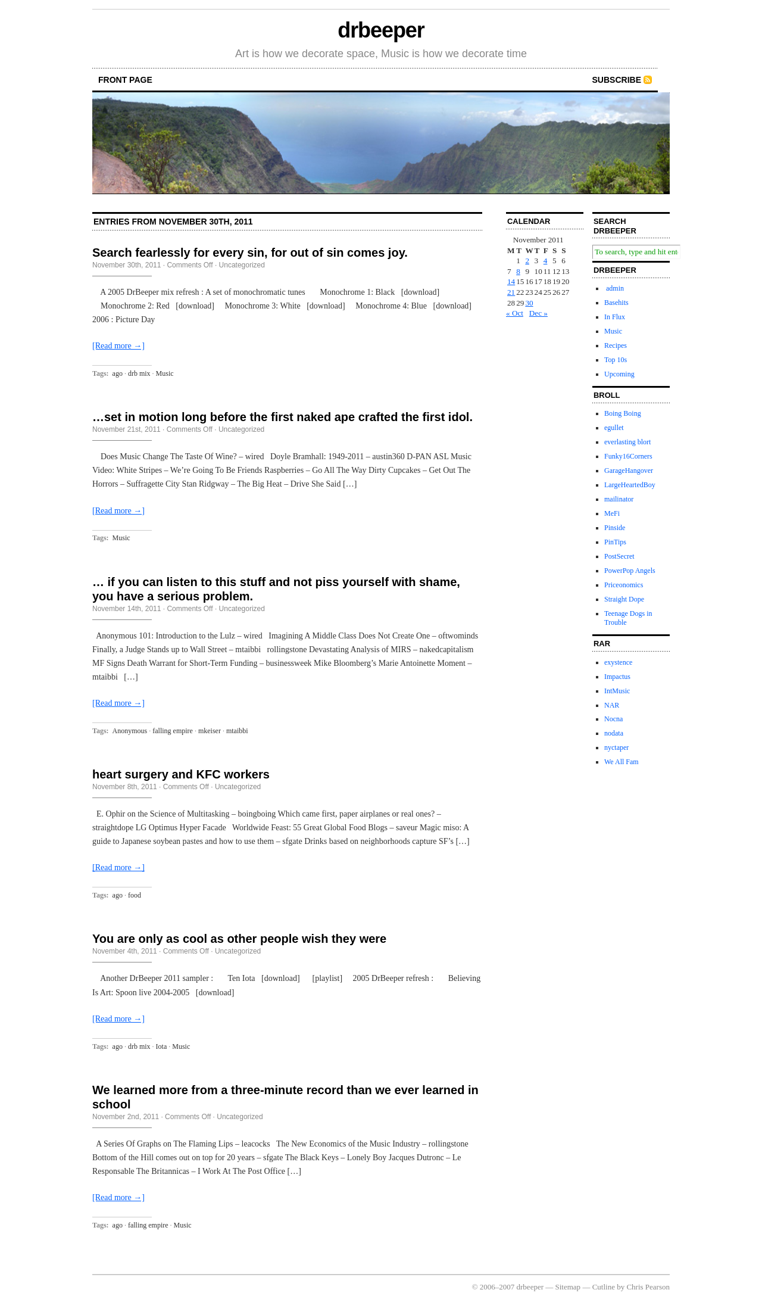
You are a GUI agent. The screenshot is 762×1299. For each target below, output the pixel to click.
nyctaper (616, 747)
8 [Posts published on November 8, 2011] (518, 271)
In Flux (614, 317)
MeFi (612, 513)
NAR (611, 705)
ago (118, 373)
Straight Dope (624, 599)
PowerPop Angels (629, 570)
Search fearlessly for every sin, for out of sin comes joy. (250, 252)
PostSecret (619, 556)
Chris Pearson (648, 1286)
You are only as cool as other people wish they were (239, 938)
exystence (618, 662)
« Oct (514, 313)
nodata (613, 733)
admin (614, 288)
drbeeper (381, 30)
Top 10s (615, 360)
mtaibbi (237, 731)
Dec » (538, 313)
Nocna (613, 719)
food (134, 895)
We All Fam (621, 762)
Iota (161, 1046)
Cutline (603, 1286)
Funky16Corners (628, 456)
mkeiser (209, 731)
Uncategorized (242, 265)
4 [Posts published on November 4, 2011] (546, 260)
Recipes (615, 345)
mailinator (618, 499)
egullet (614, 427)
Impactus (617, 676)
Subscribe (616, 80)
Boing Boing (622, 413)
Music (165, 373)
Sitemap (568, 1286)
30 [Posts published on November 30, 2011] (529, 302)
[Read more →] (118, 345)
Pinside (614, 528)
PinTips (615, 542)
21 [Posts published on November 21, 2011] (511, 292)
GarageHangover (628, 470)
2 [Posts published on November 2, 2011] (527, 260)
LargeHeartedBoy (629, 485)
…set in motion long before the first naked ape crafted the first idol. (282, 416)
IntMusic (617, 691)
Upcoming (619, 374)
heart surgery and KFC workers (181, 774)
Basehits (616, 302)
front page (125, 80)
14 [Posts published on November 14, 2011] (511, 281)
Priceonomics (623, 585)
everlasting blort (627, 442)
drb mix (139, 373)
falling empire (172, 731)
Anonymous (130, 731)
